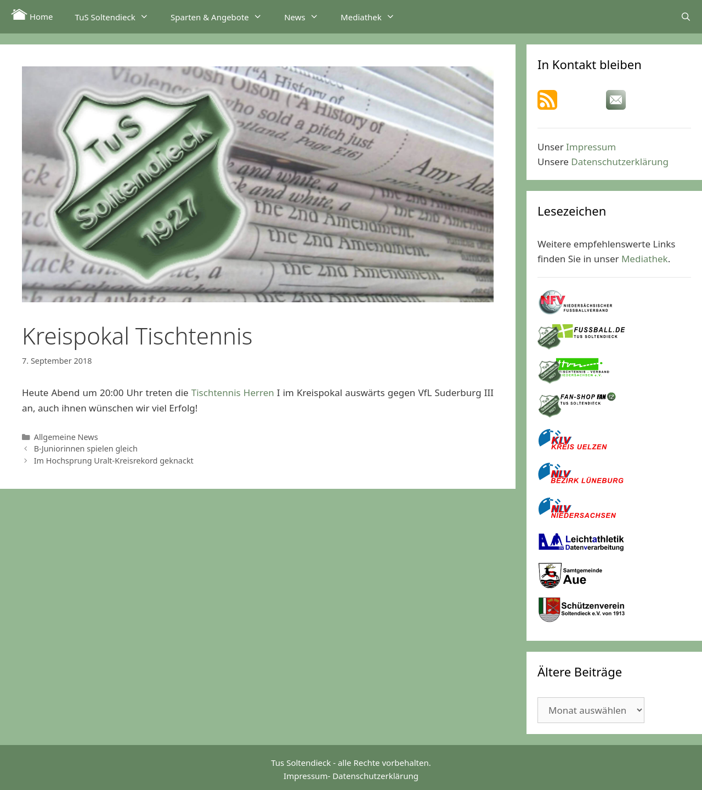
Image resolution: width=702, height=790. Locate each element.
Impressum (591, 146)
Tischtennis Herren (232, 392)
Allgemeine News (66, 437)
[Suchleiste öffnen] (686, 16)
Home (32, 15)
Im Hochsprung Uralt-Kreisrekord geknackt (114, 460)
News (307, 16)
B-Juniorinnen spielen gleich (86, 448)
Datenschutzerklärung (620, 161)
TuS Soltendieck (117, 16)
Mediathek (373, 16)
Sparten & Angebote (222, 16)
